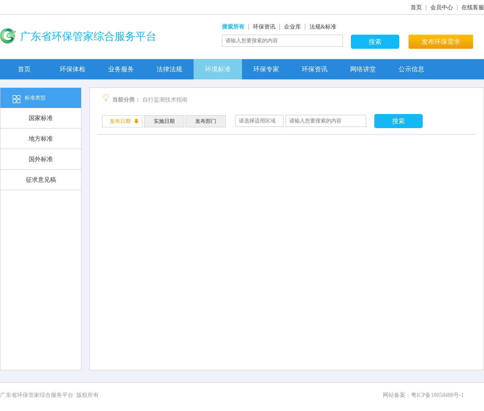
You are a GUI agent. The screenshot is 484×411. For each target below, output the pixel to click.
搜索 (375, 41)
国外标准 (41, 159)
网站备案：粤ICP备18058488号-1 (423, 395)
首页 (416, 7)
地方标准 (41, 138)
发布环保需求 (440, 41)
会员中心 (441, 7)
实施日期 (164, 121)
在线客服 (472, 7)
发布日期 (120, 121)
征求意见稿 (41, 179)
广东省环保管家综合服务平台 (36, 395)
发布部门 (205, 121)
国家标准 (41, 118)
